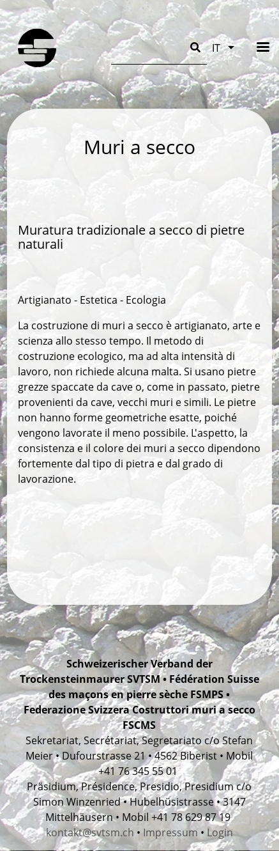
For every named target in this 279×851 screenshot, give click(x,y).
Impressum (170, 832)
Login (220, 832)
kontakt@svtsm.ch (90, 832)
